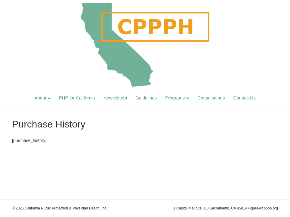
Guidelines (146, 97)
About (40, 97)
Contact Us (244, 97)
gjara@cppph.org (264, 208)
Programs (175, 97)
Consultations (211, 97)
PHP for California (77, 97)
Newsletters (115, 97)
